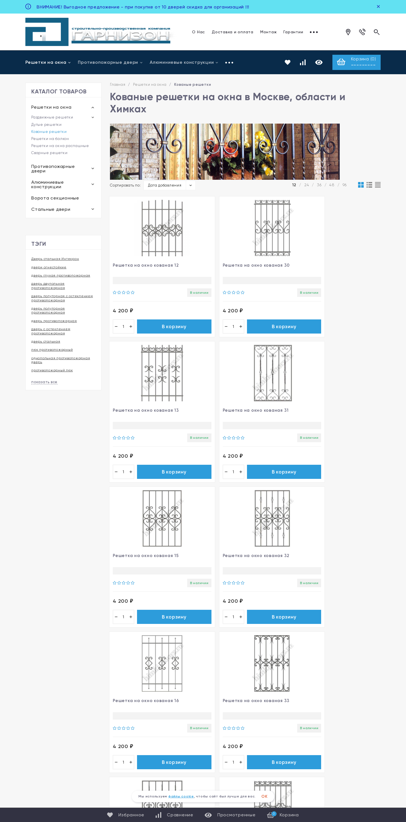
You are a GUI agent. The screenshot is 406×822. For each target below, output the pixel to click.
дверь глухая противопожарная (60, 276)
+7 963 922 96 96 (47, 729)
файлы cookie (181, 796)
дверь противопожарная (54, 321)
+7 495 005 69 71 (47, 708)
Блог (208, 730)
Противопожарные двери (110, 62)
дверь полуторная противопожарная (48, 311)
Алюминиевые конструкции (184, 62)
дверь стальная (45, 342)
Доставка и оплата (232, 31)
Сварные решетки (49, 153)
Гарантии (293, 31)
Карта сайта (366, 762)
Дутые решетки (46, 125)
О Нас (198, 31)
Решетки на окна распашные (60, 146)
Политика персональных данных (321, 762)
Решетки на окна (48, 62)
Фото (209, 719)
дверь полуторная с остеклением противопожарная (62, 299)
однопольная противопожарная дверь (60, 361)
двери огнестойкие (49, 268)
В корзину (154, 329)
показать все (44, 382)
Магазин (213, 707)
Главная (117, 85)
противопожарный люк (52, 371)
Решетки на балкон (50, 139)
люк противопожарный (52, 350)
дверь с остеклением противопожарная (50, 332)
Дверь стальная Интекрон (55, 260)
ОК (264, 796)
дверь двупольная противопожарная (48, 286)
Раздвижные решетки (52, 118)
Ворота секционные (55, 198)
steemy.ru (326, 786)
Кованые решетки (49, 132)
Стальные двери (50, 210)
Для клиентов (41, 757)
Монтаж (268, 31)
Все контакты (41, 749)
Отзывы (318, 31)
